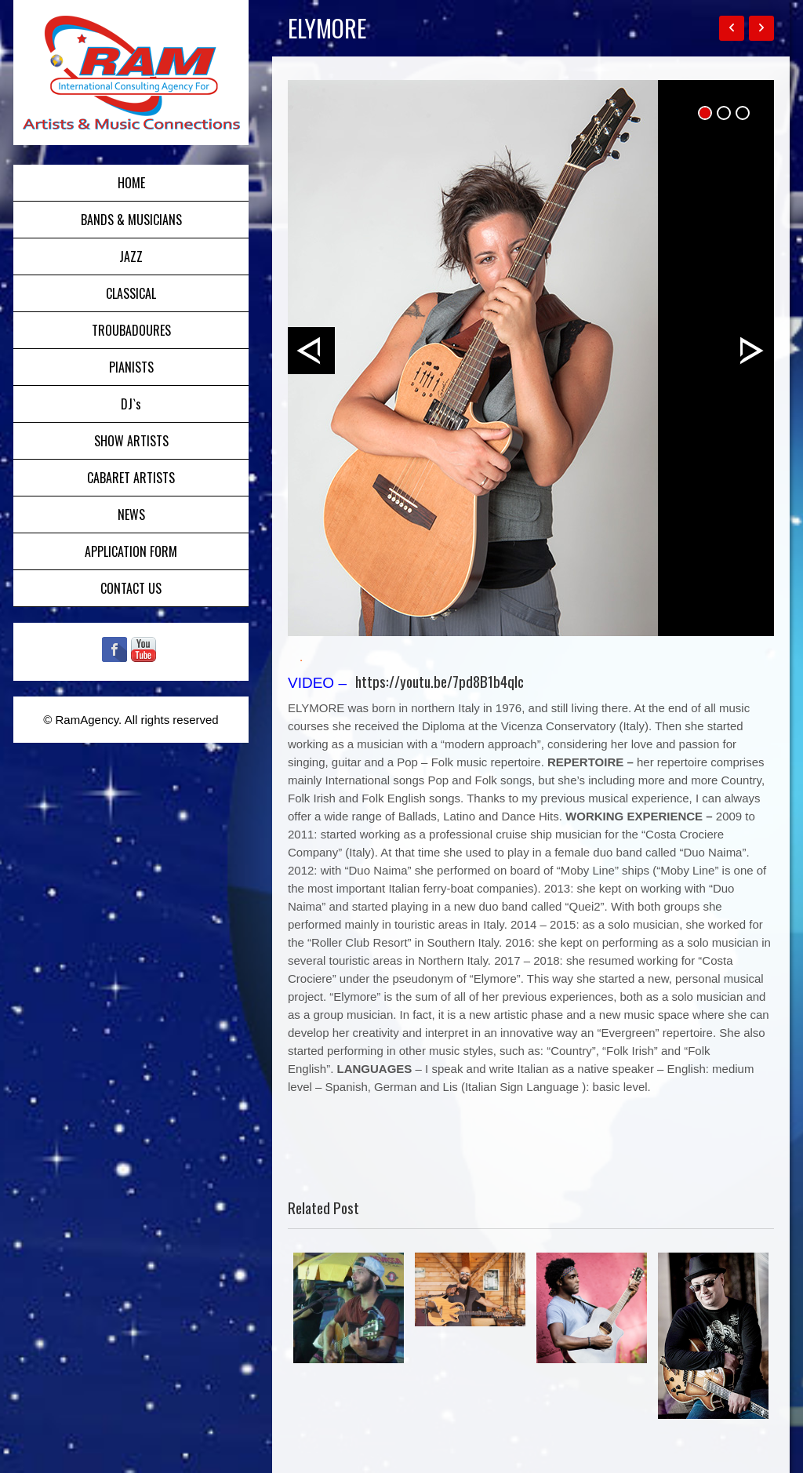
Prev (311, 350)
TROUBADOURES (131, 330)
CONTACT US (131, 588)
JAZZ (131, 256)
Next (750, 350)
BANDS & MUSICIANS (131, 219)
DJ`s (131, 404)
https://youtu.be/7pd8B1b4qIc (439, 681)
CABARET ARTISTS (131, 477)
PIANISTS (131, 367)
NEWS (131, 514)
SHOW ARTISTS (131, 440)
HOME (131, 182)
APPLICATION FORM (131, 551)
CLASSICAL (131, 293)
